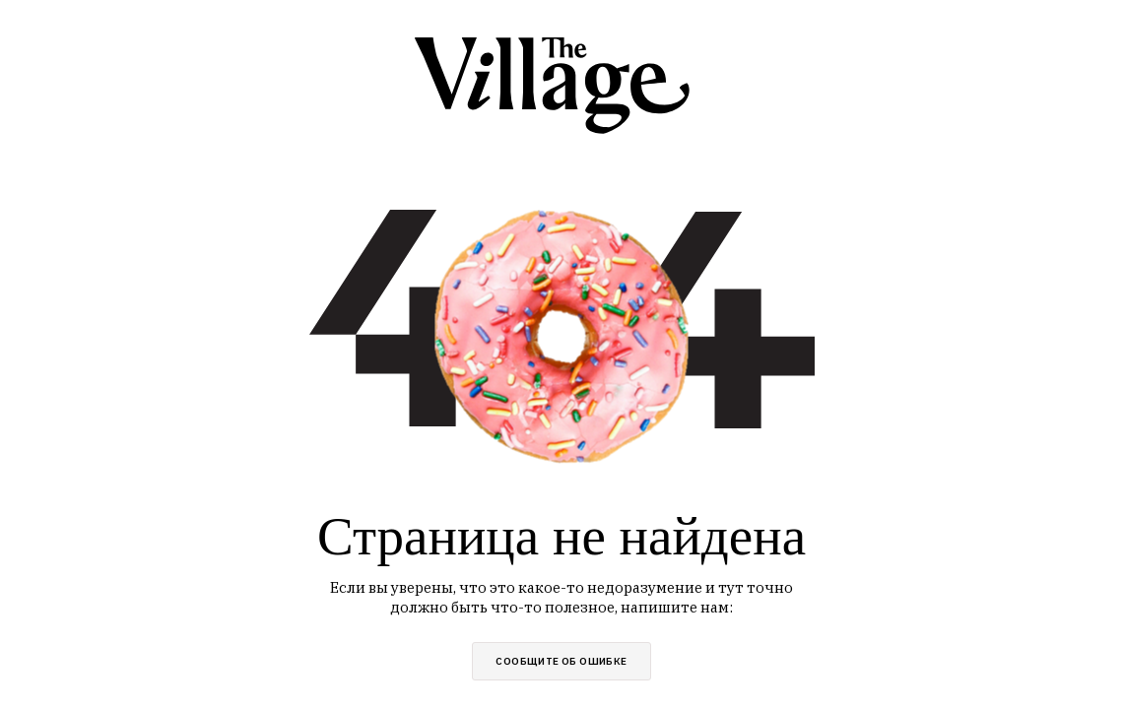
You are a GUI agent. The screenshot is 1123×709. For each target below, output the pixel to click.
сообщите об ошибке (561, 661)
